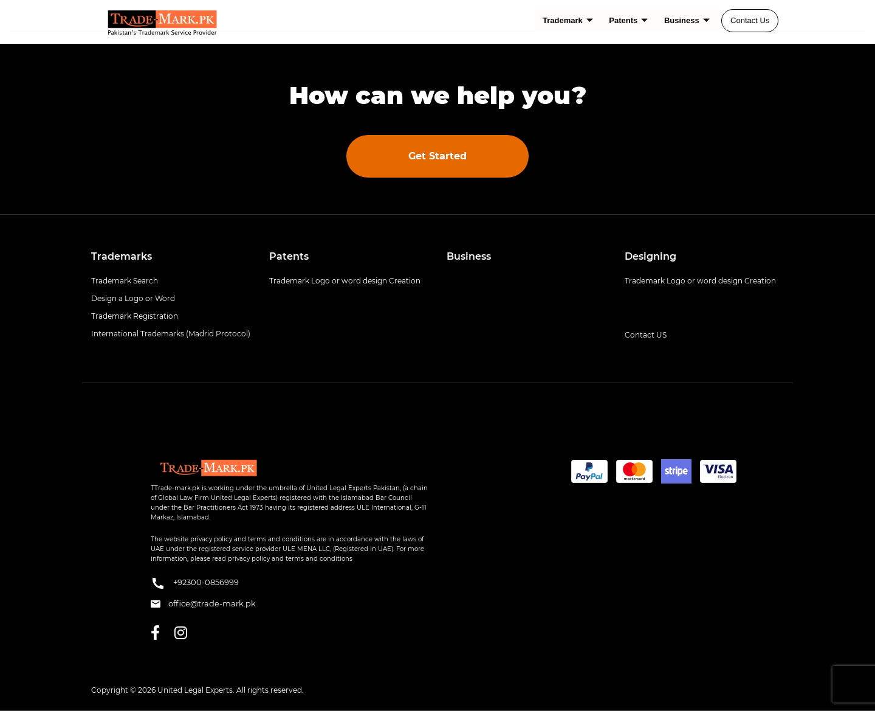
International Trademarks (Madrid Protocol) (170, 333)
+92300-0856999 (195, 583)
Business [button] (469, 256)
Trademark (569, 20)
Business (687, 20)
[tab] (171, 256)
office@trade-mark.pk (203, 603)
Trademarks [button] (121, 256)
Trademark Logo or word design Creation (344, 280)
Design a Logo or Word (133, 298)
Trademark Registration (134, 316)
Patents (628, 20)
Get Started (437, 156)
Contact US (646, 334)
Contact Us (749, 20)
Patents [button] (289, 256)
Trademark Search (124, 280)
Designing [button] (650, 256)
